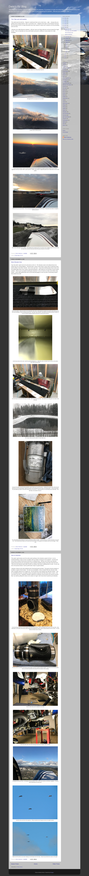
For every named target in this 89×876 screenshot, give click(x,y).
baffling (64, 108)
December (67, 29)
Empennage (17, 255)
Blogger (52, 872)
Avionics (64, 64)
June (66, 46)
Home (35, 864)
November (67, 36)
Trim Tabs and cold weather (19, 19)
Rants (64, 94)
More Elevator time (16, 262)
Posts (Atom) (19, 866)
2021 (65, 18)
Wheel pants (65, 103)
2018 (65, 23)
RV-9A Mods (65, 132)
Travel (64, 101)
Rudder (64, 96)
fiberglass (65, 111)
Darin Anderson (67, 137)
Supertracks (65, 98)
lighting (64, 121)
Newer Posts (15, 864)
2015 (65, 53)
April (66, 49)
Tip (63, 100)
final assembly (66, 113)
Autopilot (64, 62)
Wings (64, 105)
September (67, 40)
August (67, 42)
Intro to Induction (16, 555)
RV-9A (64, 93)
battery (64, 110)
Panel (64, 89)
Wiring (64, 106)
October (67, 38)
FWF (64, 76)
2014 (65, 55)
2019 (65, 21)
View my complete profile (68, 139)
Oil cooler (65, 88)
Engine (64, 73)
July (66, 44)
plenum (64, 125)
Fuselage (65, 81)
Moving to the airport (67, 84)
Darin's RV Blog (17, 6)
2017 (65, 25)
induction (65, 118)
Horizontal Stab (66, 83)
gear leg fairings (66, 116)
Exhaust (64, 74)
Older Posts (56, 864)
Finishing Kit (65, 79)
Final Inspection (66, 78)
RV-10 (21, 255)
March (66, 51)
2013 (65, 57)
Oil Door (64, 86)
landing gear (65, 120)
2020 (65, 20)
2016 (65, 27)
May (66, 47)
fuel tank (64, 115)
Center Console (66, 67)
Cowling (64, 69)
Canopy (64, 66)
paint (64, 123)
